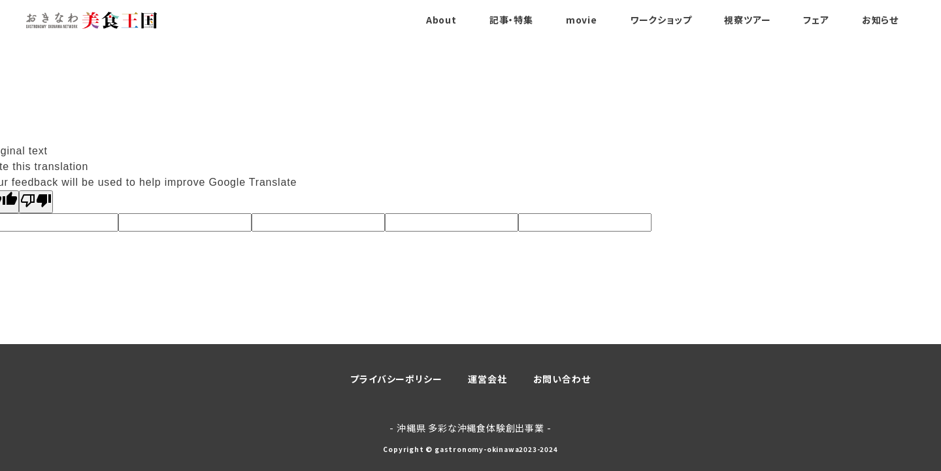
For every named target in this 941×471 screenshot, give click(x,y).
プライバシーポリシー (396, 378)
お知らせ (880, 19)
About (441, 19)
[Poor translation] (36, 201)
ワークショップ (661, 19)
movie (581, 19)
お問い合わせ (562, 378)
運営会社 (487, 378)
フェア (816, 19)
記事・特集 (511, 19)
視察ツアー (747, 19)
